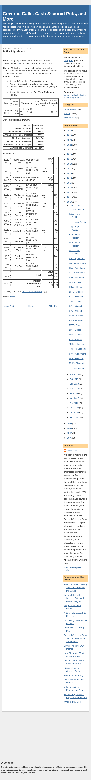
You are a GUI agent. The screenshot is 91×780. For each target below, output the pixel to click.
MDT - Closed (75, 325)
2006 (69, 438)
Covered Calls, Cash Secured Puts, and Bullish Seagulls (74, 598)
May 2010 (75, 398)
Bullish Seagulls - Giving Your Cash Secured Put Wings (75, 587)
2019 (69, 159)
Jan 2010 (74, 417)
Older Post (54, 306)
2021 (69, 149)
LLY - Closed (75, 330)
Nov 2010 (74, 374)
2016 (69, 173)
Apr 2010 (74, 403)
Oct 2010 (74, 379)
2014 (69, 183)
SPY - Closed (75, 311)
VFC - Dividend (76, 296)
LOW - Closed (75, 287)
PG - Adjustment (77, 258)
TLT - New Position (78, 222)
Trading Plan (70, 118)
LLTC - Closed (76, 292)
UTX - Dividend (76, 358)
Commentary (70, 109)
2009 (69, 423)
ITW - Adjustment (77, 268)
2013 (69, 187)
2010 (69, 202)
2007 (69, 433)
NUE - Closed (75, 282)
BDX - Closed (75, 339)
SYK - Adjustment (77, 354)
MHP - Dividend (76, 363)
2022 (69, 145)
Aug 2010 (74, 388)
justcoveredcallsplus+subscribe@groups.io (75, 96)
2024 (69, 135)
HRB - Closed (75, 335)
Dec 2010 (74, 205)
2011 (69, 197)
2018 (69, 164)
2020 (69, 154)
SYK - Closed (75, 306)
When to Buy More (72, 702)
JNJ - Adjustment (77, 344)
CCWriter (72, 450)
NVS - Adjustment (77, 263)
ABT (18, 63)
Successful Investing (73, 675)
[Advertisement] (25, 736)
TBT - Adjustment (77, 349)
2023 (69, 140)
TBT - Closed (75, 301)
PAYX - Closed (76, 315)
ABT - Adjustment (14, 51)
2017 (69, 168)
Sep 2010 (74, 384)
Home (31, 306)
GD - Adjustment (77, 273)
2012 (69, 192)
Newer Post (8, 306)
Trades (12, 296)
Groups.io (68, 60)
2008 (69, 428)
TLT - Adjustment (77, 209)
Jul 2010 (74, 393)
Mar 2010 (74, 407)
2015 (69, 178)
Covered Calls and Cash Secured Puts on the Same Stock (75, 638)
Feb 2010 (74, 412)
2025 (69, 130)
